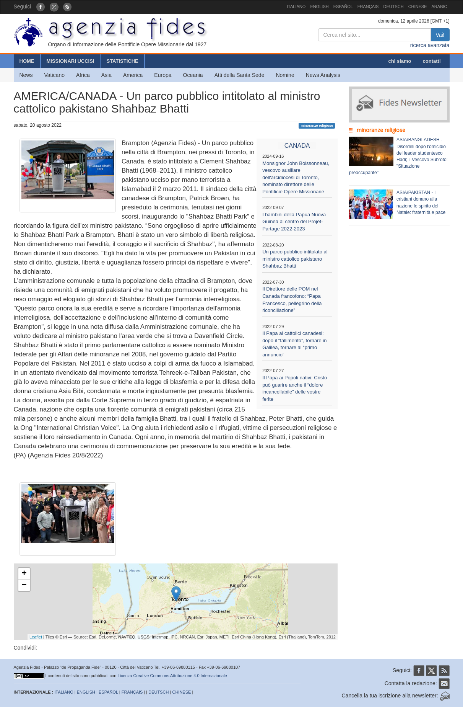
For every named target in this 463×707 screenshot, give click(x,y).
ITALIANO (296, 6)
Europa (162, 75)
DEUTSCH (393, 6)
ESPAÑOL (343, 6)
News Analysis (323, 75)
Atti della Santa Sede (239, 75)
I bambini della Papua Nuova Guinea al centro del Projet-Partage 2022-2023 (294, 222)
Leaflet (35, 637)
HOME (26, 61)
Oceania (193, 75)
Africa (83, 75)
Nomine (285, 75)
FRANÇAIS (368, 6)
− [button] (23, 585)
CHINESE (417, 6)
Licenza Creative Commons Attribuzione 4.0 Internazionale (172, 675)
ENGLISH (319, 6)
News (26, 75)
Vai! (439, 35)
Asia (106, 75)
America (133, 75)
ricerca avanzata (430, 45)
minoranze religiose (317, 125)
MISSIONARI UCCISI (70, 61)
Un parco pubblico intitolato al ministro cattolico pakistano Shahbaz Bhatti (295, 259)
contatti (432, 61)
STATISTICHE (122, 61)
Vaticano (54, 75)
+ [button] (23, 574)
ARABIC (439, 6)
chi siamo (399, 61)
